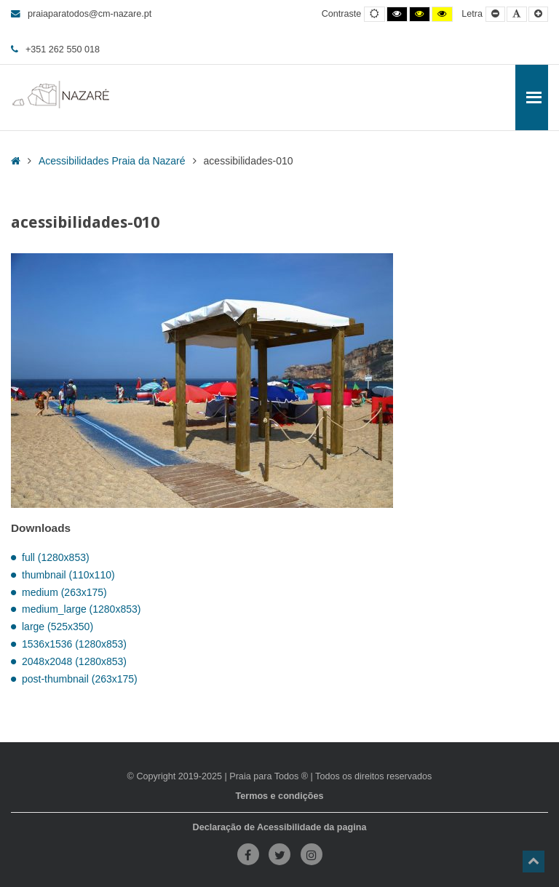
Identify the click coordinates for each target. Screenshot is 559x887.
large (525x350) (57, 626)
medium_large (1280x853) (81, 609)
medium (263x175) (64, 592)
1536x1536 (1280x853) (74, 644)
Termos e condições (280, 796)
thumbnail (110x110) (68, 575)
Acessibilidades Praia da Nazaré (112, 161)
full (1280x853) (56, 557)
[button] (533, 861)
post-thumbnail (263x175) (80, 679)
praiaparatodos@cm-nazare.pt (81, 14)
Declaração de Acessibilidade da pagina (280, 827)
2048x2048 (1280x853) (74, 661)
